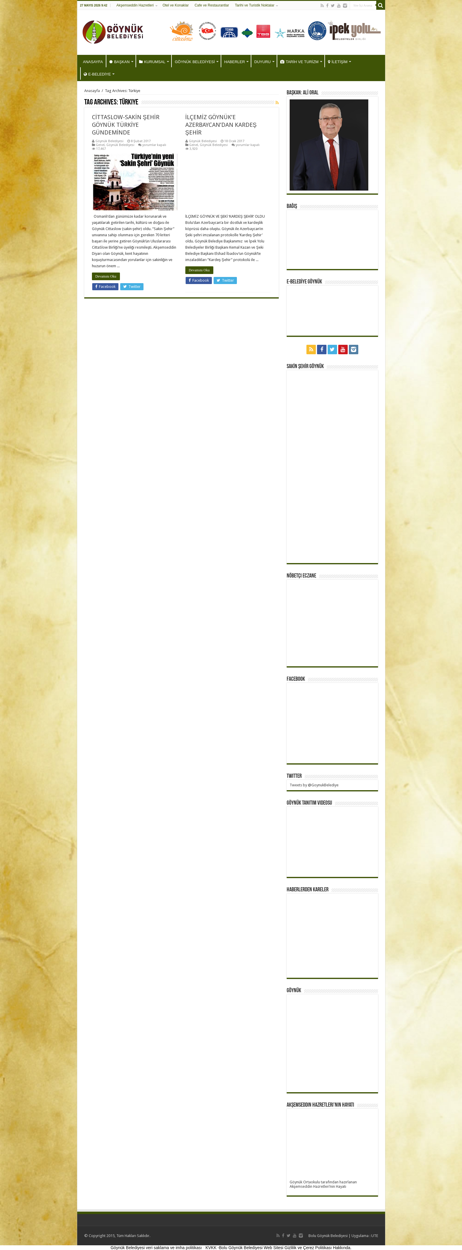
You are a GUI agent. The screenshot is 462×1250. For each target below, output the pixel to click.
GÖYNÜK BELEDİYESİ (195, 62)
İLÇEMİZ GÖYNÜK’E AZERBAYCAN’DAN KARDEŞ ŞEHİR (221, 125)
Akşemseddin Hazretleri (135, 5)
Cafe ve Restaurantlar (211, 5)
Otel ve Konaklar (176, 5)
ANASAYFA (93, 62)
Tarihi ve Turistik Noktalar (254, 5)
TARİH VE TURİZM (299, 62)
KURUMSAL (152, 62)
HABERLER (234, 62)
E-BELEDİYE (97, 74)
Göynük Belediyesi (109, 141)
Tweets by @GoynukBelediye (314, 785)
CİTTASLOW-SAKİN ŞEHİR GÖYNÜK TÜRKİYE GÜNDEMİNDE (125, 125)
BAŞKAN (119, 62)
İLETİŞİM (337, 62)
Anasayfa (92, 90)
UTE (374, 1235)
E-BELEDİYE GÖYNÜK (304, 282)
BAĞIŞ (292, 206)
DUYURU (262, 62)
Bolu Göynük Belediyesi (328, 1235)
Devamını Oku (105, 276)
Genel (100, 145)
